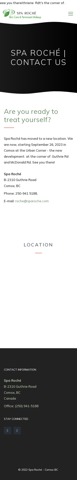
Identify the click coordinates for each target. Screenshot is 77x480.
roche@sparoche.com (32, 201)
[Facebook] (7, 430)
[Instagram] (17, 430)
